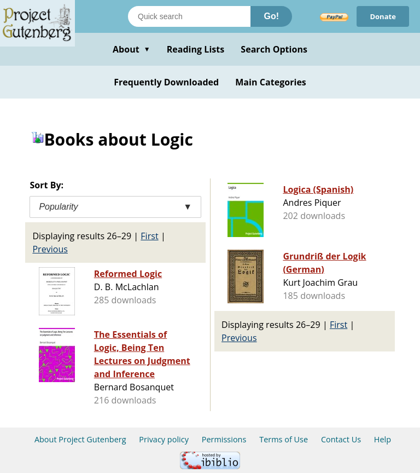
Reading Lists (196, 49)
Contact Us (341, 439)
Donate (383, 16)
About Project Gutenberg (80, 439)
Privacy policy (164, 439)
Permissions (224, 439)
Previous (50, 249)
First (149, 236)
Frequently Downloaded (166, 82)
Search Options (274, 49)
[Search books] (189, 16)
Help (382, 439)
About (131, 49)
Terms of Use (283, 439)
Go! (271, 16)
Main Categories (270, 82)
